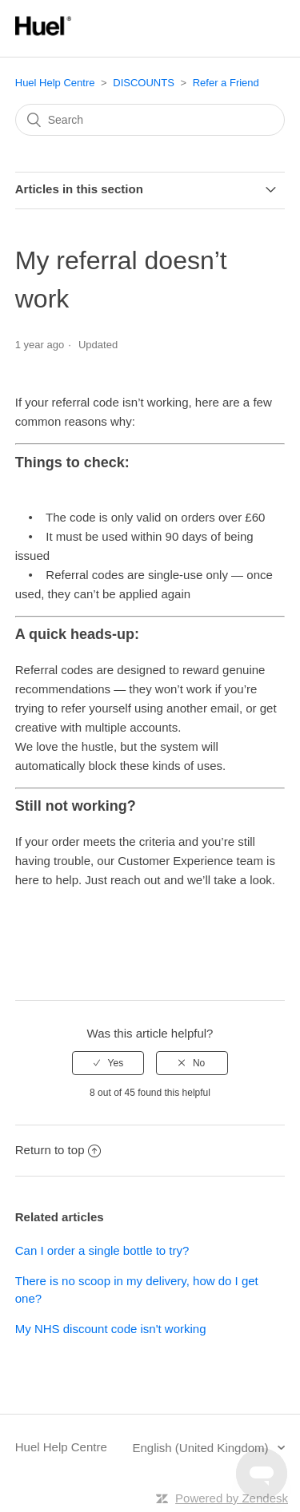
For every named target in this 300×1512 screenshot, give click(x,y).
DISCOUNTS (143, 83)
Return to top (58, 1150)
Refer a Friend (226, 83)
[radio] (108, 1063)
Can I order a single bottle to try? (102, 1250)
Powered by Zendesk (231, 1498)
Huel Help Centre (55, 83)
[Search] (150, 120)
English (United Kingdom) (201, 1447)
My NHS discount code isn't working (110, 1328)
